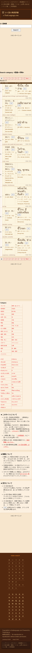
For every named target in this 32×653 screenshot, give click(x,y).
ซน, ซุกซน (23, 169)
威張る (7, 195)
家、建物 (14, 348)
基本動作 (3, 308)
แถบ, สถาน (14, 404)
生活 (13, 337)
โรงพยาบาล (3, 401)
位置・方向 (3, 317)
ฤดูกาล (2, 376)
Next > (28, 78)
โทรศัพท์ (3, 390)
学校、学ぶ (3, 340)
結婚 (2, 325)
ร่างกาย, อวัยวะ (4, 384)
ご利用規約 (13, 6)
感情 (13, 328)
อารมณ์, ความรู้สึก (16, 382)
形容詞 (2, 311)
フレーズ (3, 305)
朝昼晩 (2, 320)
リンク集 (5, 6)
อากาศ (13, 373)
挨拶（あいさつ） (16, 305)
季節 (2, 323)
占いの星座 (3, 328)
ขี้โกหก (21, 228)
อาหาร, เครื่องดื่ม (5, 399)
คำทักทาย (14, 359)
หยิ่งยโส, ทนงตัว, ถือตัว (22, 191)
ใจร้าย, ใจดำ (21, 150)
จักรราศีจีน (14, 379)
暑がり (7, 137)
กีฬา (2, 396)
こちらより (15, 431)
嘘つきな (8, 227)
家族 (13, 323)
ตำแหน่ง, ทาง (4, 370)
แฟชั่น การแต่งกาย (16, 396)
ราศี (2, 382)
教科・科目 (14, 340)
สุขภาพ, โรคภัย (4, 387)
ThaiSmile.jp (6, 632)
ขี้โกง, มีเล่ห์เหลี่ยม (23, 211)
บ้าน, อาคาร (15, 401)
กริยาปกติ (3, 362)
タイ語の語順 (5, 4)
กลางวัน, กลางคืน (5, 373)
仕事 (13, 345)
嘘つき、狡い (9, 211)
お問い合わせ (25, 4)
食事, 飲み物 (4, 345)
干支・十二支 (15, 325)
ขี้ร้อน (20, 138)
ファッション (15, 342)
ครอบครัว (14, 376)
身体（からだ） (4, 331)
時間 (13, 314)
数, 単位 (14, 311)
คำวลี (2, 359)
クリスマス (3, 354)
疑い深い (8, 242)
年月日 (2, 314)
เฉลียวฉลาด (24, 103)
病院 (2, 348)
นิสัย (13, 387)
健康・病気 (3, 334)
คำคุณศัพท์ (3, 364)
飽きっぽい (9, 86)
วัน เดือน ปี (3, 367)
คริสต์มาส (3, 407)
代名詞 (13, 308)
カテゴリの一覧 (24, 474)
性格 (13, 334)
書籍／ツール (15, 4)
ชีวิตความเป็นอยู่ (16, 390)
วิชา (13, 393)
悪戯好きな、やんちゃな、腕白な (9, 166)
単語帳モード (24, 2)
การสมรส (3, 379)
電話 (2, 337)
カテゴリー (14, 2)
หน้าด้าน (22, 122)
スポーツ (3, 342)
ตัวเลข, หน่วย (15, 364)
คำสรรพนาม (15, 362)
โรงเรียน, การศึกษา (5, 393)
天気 (13, 320)
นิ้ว (12, 384)
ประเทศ (2, 404)
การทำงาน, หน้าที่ (16, 399)
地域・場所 (14, 351)
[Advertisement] (16, 53)
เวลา (13, 367)
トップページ (5, 2)
